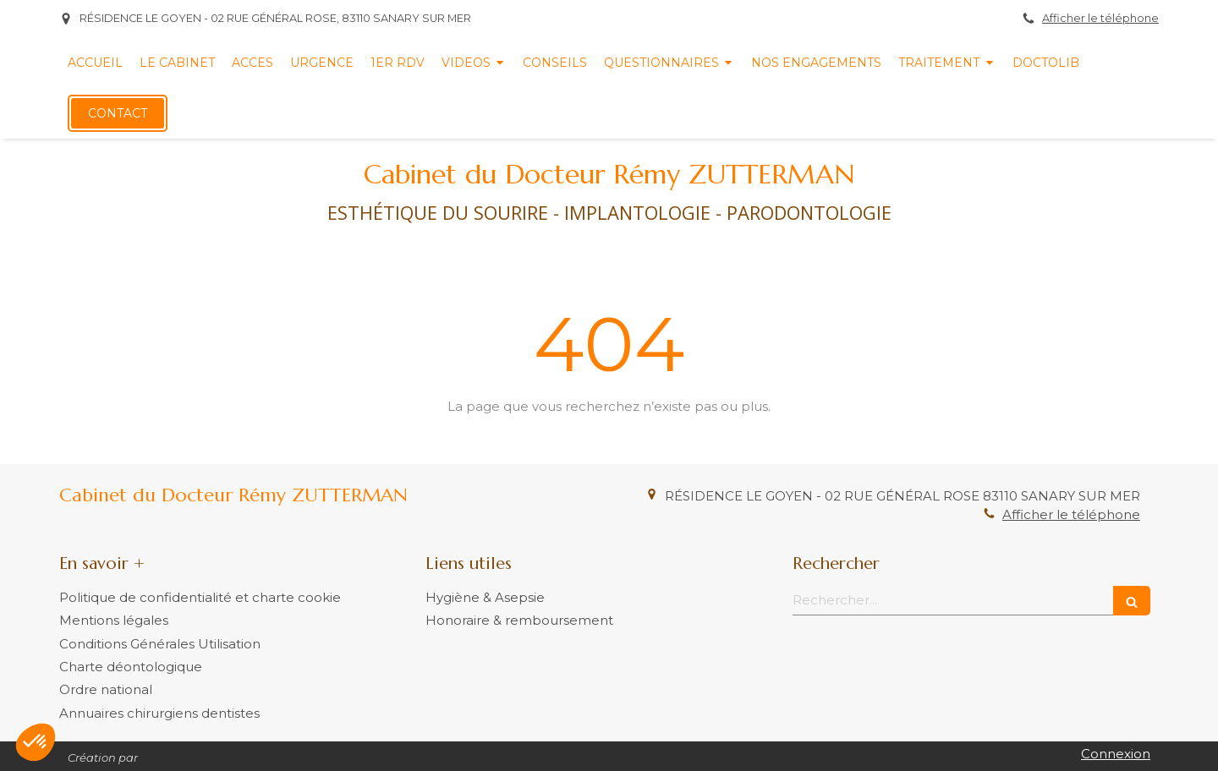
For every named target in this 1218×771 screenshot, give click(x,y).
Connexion (1115, 754)
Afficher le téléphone (1100, 18)
